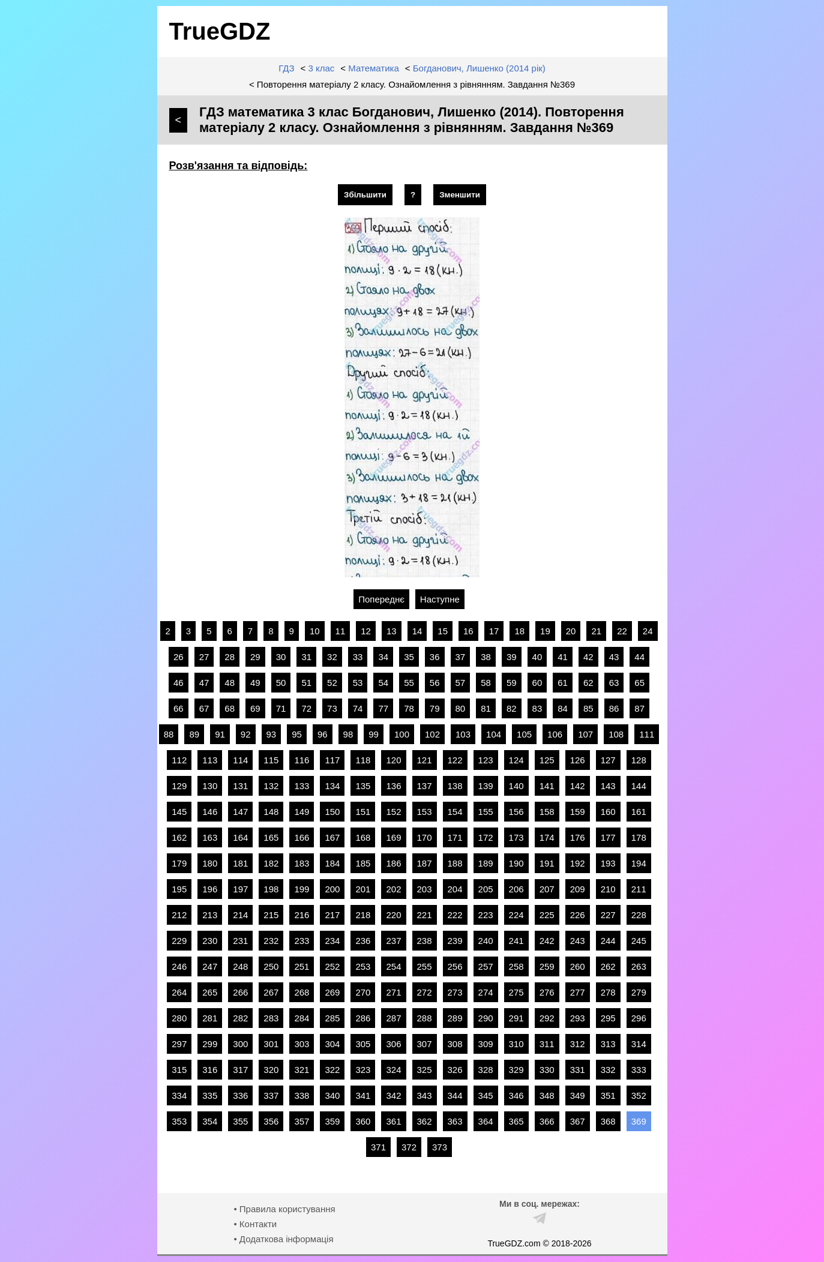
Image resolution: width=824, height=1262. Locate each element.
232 (270, 941)
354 (209, 1121)
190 (516, 863)
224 (516, 915)
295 (608, 1018)
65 (639, 683)
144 (638, 786)
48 (229, 683)
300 (240, 1044)
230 (209, 941)
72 (306, 708)
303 (301, 1044)
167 (332, 837)
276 (547, 992)
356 (270, 1121)
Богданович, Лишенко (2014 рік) (479, 68)
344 (455, 1095)
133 (301, 786)
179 (179, 863)
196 (209, 889)
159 (577, 812)
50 (281, 683)
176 (577, 837)
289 (455, 1018)
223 (485, 915)
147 (240, 812)
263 (638, 966)
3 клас (321, 68)
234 (332, 941)
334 (179, 1095)
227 (608, 915)
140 (516, 786)
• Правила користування (284, 1209)
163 (209, 837)
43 (614, 657)
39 (512, 657)
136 (393, 786)
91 (220, 734)
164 (240, 837)
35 (409, 657)
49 (255, 683)
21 (596, 631)
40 (537, 657)
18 (519, 631)
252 (332, 966)
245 (638, 941)
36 (435, 657)
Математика (373, 68)
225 (547, 915)
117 (332, 760)
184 (332, 863)
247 (209, 966)
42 (588, 657)
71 (281, 708)
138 (455, 786)
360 (362, 1121)
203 (424, 889)
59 (512, 683)
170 (424, 837)
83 (537, 708)
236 (362, 941)
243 (577, 941)
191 (547, 863)
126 (577, 760)
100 (401, 734)
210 (608, 889)
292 (547, 1018)
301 (270, 1044)
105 (524, 734)
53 (358, 683)
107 (585, 734)
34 (383, 657)
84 (563, 708)
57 (461, 683)
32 (332, 657)
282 (240, 1018)
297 (179, 1044)
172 (485, 837)
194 (638, 863)
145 (179, 812)
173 (516, 837)
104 (493, 734)
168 (362, 837)
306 (393, 1044)
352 (638, 1095)
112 (179, 760)
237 (393, 941)
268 (301, 992)
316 (209, 1070)
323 (362, 1070)
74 (358, 708)
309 (485, 1044)
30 (281, 657)
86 (614, 708)
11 (340, 631)
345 (485, 1095)
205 (485, 889)
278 (608, 992)
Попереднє (381, 599)
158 (547, 812)
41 (563, 657)
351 (608, 1095)
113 (209, 760)
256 (455, 966)
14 (417, 631)
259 (547, 966)
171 (455, 837)
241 (516, 941)
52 (332, 683)
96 (322, 734)
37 (461, 657)
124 (516, 760)
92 (246, 734)
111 (646, 734)
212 (179, 915)
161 (638, 812)
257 (485, 966)
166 (301, 837)
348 (547, 1095)
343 (424, 1095)
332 (608, 1070)
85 (588, 708)
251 (301, 966)
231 (240, 941)
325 (424, 1070)
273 (455, 992)
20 (571, 631)
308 (455, 1044)
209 (577, 889)
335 (209, 1095)
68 (229, 708)
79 (435, 708)
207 (547, 889)
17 (494, 631)
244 (608, 941)
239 (455, 941)
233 (301, 941)
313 (608, 1044)
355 (240, 1121)
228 (638, 915)
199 (301, 889)
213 (209, 915)
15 (443, 631)
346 (516, 1095)
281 (209, 1018)
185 (362, 863)
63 (614, 683)
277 (577, 992)
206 (516, 889)
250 (270, 966)
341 (362, 1095)
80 (461, 708)
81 (486, 708)
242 (547, 941)
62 (588, 683)
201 (362, 889)
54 (383, 683)
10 (315, 631)
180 (209, 863)
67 (204, 708)
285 (332, 1018)
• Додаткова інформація (283, 1239)
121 (424, 760)
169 (393, 837)
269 (332, 992)
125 (547, 760)
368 (608, 1121)
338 (301, 1095)
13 (391, 631)
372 (409, 1147)
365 (516, 1121)
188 (455, 863)
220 (393, 915)
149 (301, 812)
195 (179, 889)
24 (648, 631)
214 (240, 915)
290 (485, 1018)
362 (424, 1121)
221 (424, 915)
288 (424, 1018)
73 (332, 708)
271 (393, 992)
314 (638, 1044)
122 (455, 760)
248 (240, 966)
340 (332, 1095)
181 (240, 863)
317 (240, 1070)
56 (435, 683)
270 (362, 992)
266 (240, 992)
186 (393, 863)
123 (485, 760)
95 (297, 734)
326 (455, 1070)
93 (271, 734)
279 (638, 992)
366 (547, 1121)
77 (383, 708)
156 (516, 812)
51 (306, 683)
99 (373, 734)
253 (362, 966)
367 (577, 1121)
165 (270, 837)
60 (537, 683)
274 (485, 992)
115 (270, 760)
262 (608, 966)
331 (577, 1070)
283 (270, 1018)
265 (209, 992)
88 (169, 734)
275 (516, 992)
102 (432, 734)
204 (455, 889)
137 (424, 786)
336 (240, 1095)
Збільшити (365, 194)
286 (362, 1018)
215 (270, 915)
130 (209, 786)
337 (270, 1095)
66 (178, 708)
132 (270, 786)
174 (547, 837)
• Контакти (255, 1224)
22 (622, 631)
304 (332, 1044)
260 (577, 966)
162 (179, 837)
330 (547, 1070)
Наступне (440, 599)
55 (409, 683)
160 (608, 812)
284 (301, 1018)
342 (393, 1095)
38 (486, 657)
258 (516, 966)
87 (639, 708)
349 (577, 1095)
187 (424, 863)
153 (424, 812)
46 (178, 683)
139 (485, 786)
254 (393, 966)
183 (301, 863)
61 (563, 683)
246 (179, 966)
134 (332, 786)
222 (455, 915)
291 (516, 1018)
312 (577, 1044)
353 (179, 1121)
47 (204, 683)
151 (362, 812)
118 (362, 760)
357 (301, 1121)
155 (485, 812)
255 (424, 966)
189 (485, 863)
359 (332, 1121)
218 (362, 915)
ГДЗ (286, 68)
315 (179, 1070)
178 (638, 837)
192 (577, 863)
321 (301, 1070)
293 (577, 1018)
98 (348, 734)
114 (240, 760)
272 (424, 992)
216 (301, 915)
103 (463, 734)
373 (439, 1147)
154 (455, 812)
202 (393, 889)
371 (378, 1147)
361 (393, 1121)
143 (608, 786)
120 (393, 760)
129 (179, 786)
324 (393, 1070)
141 (547, 786)
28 (229, 657)
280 (179, 1018)
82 (512, 708)
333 (638, 1070)
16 (468, 631)
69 (255, 708)
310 (516, 1044)
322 (332, 1070)
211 (638, 889)
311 (547, 1044)
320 (270, 1070)
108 (616, 734)
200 (332, 889)
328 (485, 1070)
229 (179, 941)
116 (301, 760)
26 (178, 657)
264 (179, 992)
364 (485, 1121)
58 (486, 683)
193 (608, 863)
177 (608, 837)
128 (638, 760)
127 (608, 760)
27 (204, 657)
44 (639, 657)
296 (638, 1018)
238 (424, 941)
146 (209, 812)
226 (577, 915)
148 (270, 812)
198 (270, 889)
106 (554, 734)
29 (255, 657)
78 (409, 708)
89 (194, 734)
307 (424, 1044)
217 (332, 915)
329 (516, 1070)
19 (545, 631)
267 (270, 992)
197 (240, 889)
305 (362, 1044)
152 (393, 812)
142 (577, 786)
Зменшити (459, 194)
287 (393, 1018)
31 (306, 657)
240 (485, 941)
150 (332, 812)
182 (270, 863)
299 (209, 1044)
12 (366, 631)
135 (362, 786)
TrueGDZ (220, 31)
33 (358, 657)
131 (240, 786)
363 (455, 1121)
